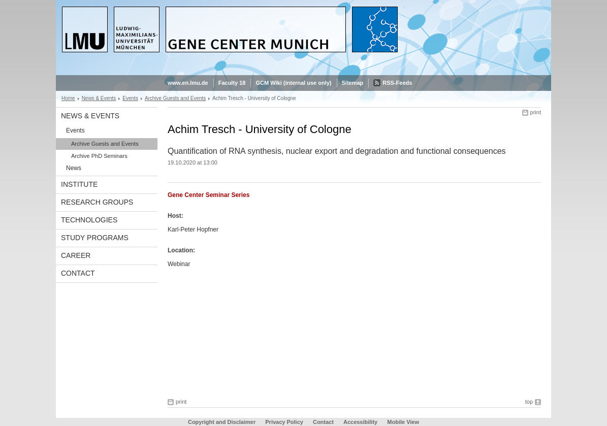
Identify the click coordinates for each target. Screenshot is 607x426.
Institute (79, 184)
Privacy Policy (284, 422)
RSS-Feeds (397, 83)
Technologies (89, 220)
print (535, 112)
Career (75, 255)
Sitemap (353, 83)
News (73, 168)
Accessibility (361, 422)
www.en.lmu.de (188, 83)
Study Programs (95, 238)
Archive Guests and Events (175, 98)
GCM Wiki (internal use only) (293, 83)
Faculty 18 (232, 83)
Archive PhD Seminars (99, 156)
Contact (78, 273)
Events (130, 98)
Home (68, 98)
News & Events (99, 98)
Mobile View (403, 422)
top (529, 402)
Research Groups (97, 202)
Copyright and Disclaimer (221, 422)
